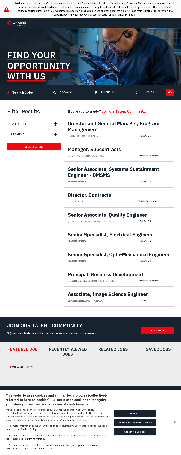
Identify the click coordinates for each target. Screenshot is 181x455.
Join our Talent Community (123, 111)
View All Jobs (20, 367)
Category (18, 124)
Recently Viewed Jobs (68, 352)
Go (170, 92)
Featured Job (22, 349)
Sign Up (156, 330)
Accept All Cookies (134, 433)
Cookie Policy (28, 430)
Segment (18, 134)
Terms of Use (44, 449)
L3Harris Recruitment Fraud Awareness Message (80, 14)
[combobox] (116, 92)
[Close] (175, 423)
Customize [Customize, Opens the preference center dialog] (135, 414)
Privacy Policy (37, 440)
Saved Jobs (158, 349)
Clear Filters (34, 146)
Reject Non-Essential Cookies (135, 423)
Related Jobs (113, 349)
